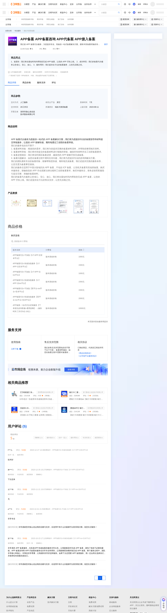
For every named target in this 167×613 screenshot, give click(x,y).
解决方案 (42, 4)
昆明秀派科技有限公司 (45, 392)
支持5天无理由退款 (51, 72)
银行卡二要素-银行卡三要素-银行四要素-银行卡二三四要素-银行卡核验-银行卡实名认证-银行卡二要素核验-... (75, 392)
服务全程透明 (37, 72)
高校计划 (92, 610)
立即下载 (16, 349)
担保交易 (27, 72)
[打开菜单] (4, 4)
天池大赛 (72, 610)
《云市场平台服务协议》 (88, 356)
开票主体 (14, 112)
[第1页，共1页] (100, 578)
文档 (70, 602)
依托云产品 (50, 102)
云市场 (79, 4)
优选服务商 (64, 72)
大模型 (26, 4)
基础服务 (113, 602)
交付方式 (14, 102)
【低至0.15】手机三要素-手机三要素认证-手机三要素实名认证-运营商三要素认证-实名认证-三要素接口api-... (25, 408)
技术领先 (10, 610)
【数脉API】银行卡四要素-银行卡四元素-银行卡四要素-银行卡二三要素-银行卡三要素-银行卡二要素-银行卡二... (77, 408)
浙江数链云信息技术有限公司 (93, 392)
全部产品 (30, 602)
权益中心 (63, 4)
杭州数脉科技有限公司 (95, 408)
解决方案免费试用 (96, 606)
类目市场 (40, 19)
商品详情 (12, 82)
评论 (54, 82)
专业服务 (17, 31)
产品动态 (30, 610)
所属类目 (49, 107)
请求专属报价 (151, 112)
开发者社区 (73, 606)
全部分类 (8, 31)
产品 (34, 4)
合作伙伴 (88, 4)
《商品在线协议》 (85, 353)
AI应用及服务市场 (27, 19)
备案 (139, 4)
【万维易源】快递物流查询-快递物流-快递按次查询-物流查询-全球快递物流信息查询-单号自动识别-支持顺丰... (27, 392)
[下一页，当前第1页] (104, 578)
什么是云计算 (12, 602)
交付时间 (14, 107)
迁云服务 (113, 610)
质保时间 (83, 102)
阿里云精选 (50, 19)
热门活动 (61, 19)
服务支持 (41, 82)
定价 (72, 4)
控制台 (145, 4)
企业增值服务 (115, 606)
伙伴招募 (70, 19)
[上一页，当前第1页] (96, 578)
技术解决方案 (53, 602)
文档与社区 (52, 4)
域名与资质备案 (29, 31)
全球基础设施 (12, 606)
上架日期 (83, 107)
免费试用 (30, 606)
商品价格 (26, 82)
